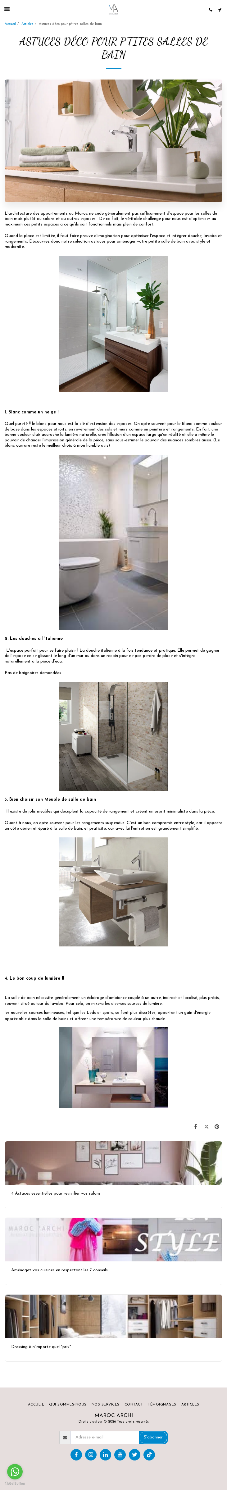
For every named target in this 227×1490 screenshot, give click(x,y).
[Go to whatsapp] (15, 1471)
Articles (27, 24)
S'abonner (153, 1437)
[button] (7, 9)
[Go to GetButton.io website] (15, 1484)
